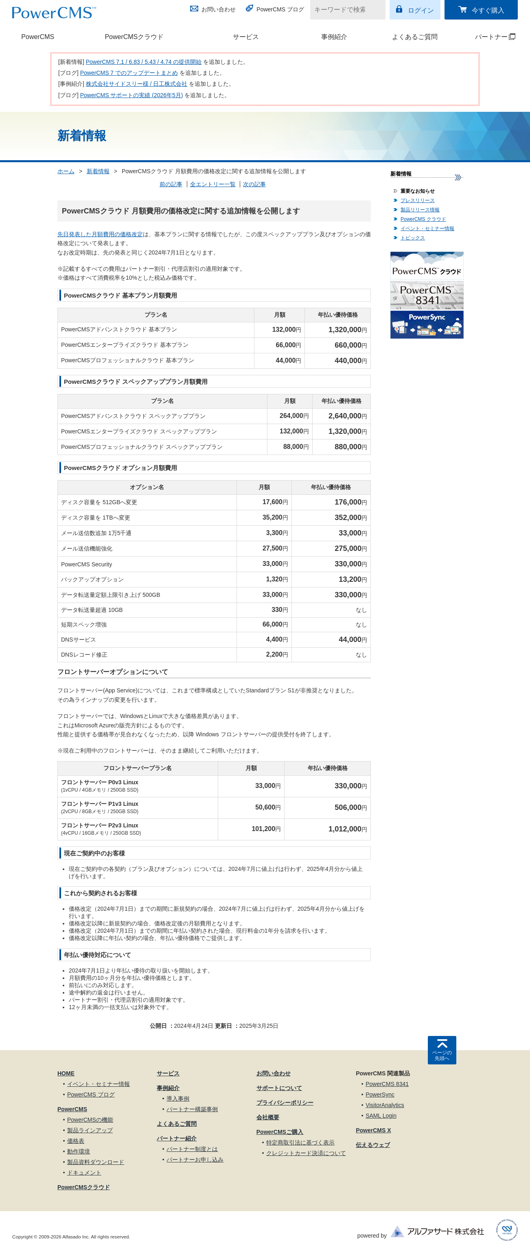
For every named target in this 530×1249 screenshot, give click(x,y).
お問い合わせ (218, 9)
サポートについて (279, 1088)
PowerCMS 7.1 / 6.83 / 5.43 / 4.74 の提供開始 (144, 62)
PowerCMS (37, 36)
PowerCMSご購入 (279, 1132)
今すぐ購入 (488, 10)
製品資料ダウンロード (95, 1162)
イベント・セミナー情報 (427, 228)
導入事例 (177, 1098)
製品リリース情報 (420, 210)
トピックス (413, 238)
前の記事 (171, 184)
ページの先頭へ (442, 1055)
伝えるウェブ (373, 1145)
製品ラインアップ (90, 1130)
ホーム (65, 171)
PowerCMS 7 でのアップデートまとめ (129, 73)
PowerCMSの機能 (90, 1119)
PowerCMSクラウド (134, 36)
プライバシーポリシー (284, 1102)
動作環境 (78, 1151)
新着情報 (98, 171)
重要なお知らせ (418, 191)
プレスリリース (418, 200)
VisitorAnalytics (385, 1105)
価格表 (75, 1141)
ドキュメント (84, 1172)
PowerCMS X (373, 1130)
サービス (246, 36)
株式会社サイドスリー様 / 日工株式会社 (137, 84)
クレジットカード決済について (306, 1153)
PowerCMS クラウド (423, 219)
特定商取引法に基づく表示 (300, 1142)
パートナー (487, 36)
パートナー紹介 (177, 1138)
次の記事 (254, 184)
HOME (65, 1073)
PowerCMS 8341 (387, 1084)
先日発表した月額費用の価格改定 (100, 234)
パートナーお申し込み (194, 1159)
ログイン (421, 10)
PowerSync (380, 1094)
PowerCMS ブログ (280, 9)
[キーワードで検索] (342, 10)
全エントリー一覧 (213, 184)
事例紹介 (334, 36)
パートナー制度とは (192, 1149)
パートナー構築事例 (192, 1109)
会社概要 (267, 1117)
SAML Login (381, 1115)
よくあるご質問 (415, 36)
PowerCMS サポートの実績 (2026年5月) (131, 95)
